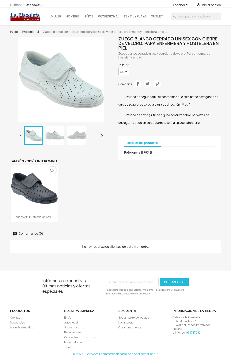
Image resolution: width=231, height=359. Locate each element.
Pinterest (157, 84)
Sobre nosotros (74, 327)
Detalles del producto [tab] (142, 143)
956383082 (34, 5)
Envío (67, 317)
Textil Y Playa (135, 16)
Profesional (108, 16)
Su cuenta (127, 311)
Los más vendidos (21, 327)
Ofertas (15, 317)
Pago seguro (72, 332)
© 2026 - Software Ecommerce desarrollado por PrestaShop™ (115, 354)
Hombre (72, 16)
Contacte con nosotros (79, 337)
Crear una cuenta (129, 327)
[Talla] (124, 71)
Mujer (56, 16)
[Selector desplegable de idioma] (181, 5)
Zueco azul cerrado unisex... (34, 217)
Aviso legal (71, 322)
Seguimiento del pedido (133, 317)
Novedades (17, 322)
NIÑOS (88, 16)
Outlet (157, 16)
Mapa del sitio (73, 342)
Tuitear (147, 84)
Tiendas (69, 347)
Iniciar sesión (126, 322)
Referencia (132, 152)
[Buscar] (196, 16)
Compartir (138, 84)
